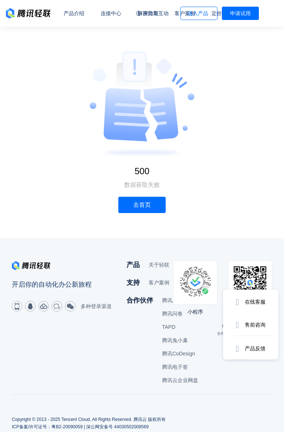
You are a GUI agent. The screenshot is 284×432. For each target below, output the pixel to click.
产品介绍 (74, 13)
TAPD (168, 327)
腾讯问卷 (172, 314)
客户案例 (159, 283)
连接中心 (111, 13)
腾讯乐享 (172, 300)
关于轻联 (159, 265)
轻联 (28, 13)
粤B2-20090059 (66, 426)
